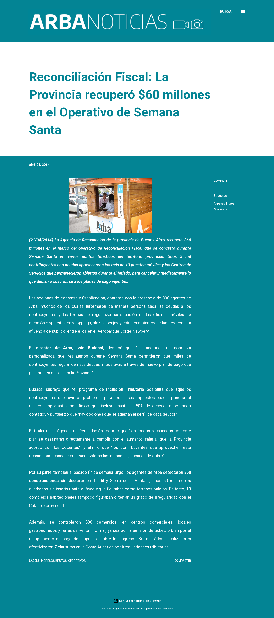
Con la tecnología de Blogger (137, 601)
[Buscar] (226, 11)
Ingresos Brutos (224, 203)
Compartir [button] (222, 180)
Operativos (221, 209)
